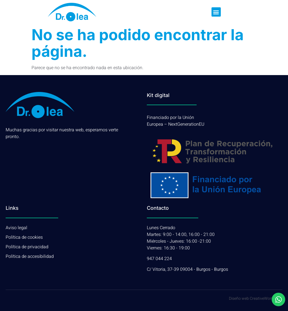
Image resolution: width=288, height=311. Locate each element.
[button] (216, 12)
